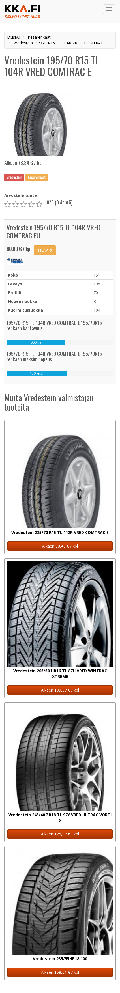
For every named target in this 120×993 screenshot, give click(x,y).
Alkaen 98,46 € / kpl (60, 546)
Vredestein (14, 177)
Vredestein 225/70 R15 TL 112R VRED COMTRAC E (60, 532)
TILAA (44, 250)
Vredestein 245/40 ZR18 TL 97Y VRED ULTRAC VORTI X (60, 817)
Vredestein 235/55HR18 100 (60, 958)
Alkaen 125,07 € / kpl (60, 834)
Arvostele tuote (20, 195)
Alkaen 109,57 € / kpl (60, 690)
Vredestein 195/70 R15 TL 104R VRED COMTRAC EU (53, 231)
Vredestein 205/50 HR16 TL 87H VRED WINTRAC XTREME (60, 673)
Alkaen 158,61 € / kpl (60, 972)
